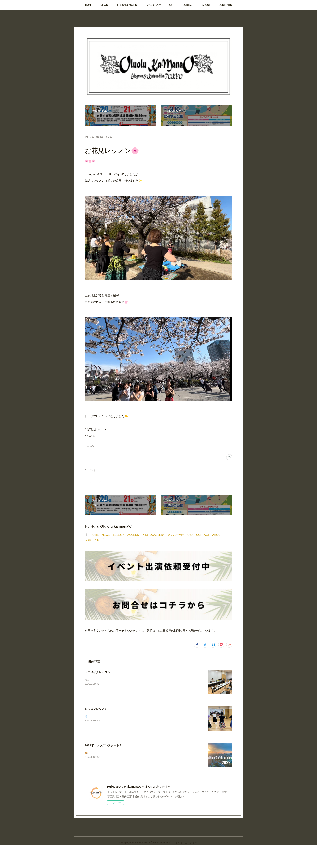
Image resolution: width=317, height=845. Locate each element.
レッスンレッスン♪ (97, 708)
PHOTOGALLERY (153, 534)
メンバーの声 (154, 5)
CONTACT (188, 5)
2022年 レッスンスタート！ (103, 745)
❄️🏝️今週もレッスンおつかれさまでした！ (108, 716)
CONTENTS (225, 5)
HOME (88, 5)
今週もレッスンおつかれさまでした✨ (106, 680)
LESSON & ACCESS (127, 5)
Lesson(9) (89, 446)
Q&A (171, 5)
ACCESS (133, 534)
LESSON (119, 534)
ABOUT (206, 5)
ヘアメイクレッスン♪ (98, 672)
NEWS (104, 5)
